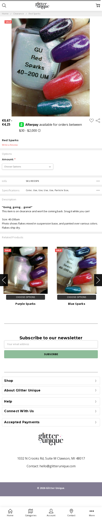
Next (98, 280)
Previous (4, 280)
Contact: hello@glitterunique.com (51, 466)
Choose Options (25, 297)
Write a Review (10, 145)
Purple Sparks (25, 304)
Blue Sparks (76, 304)
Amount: (8, 159)
